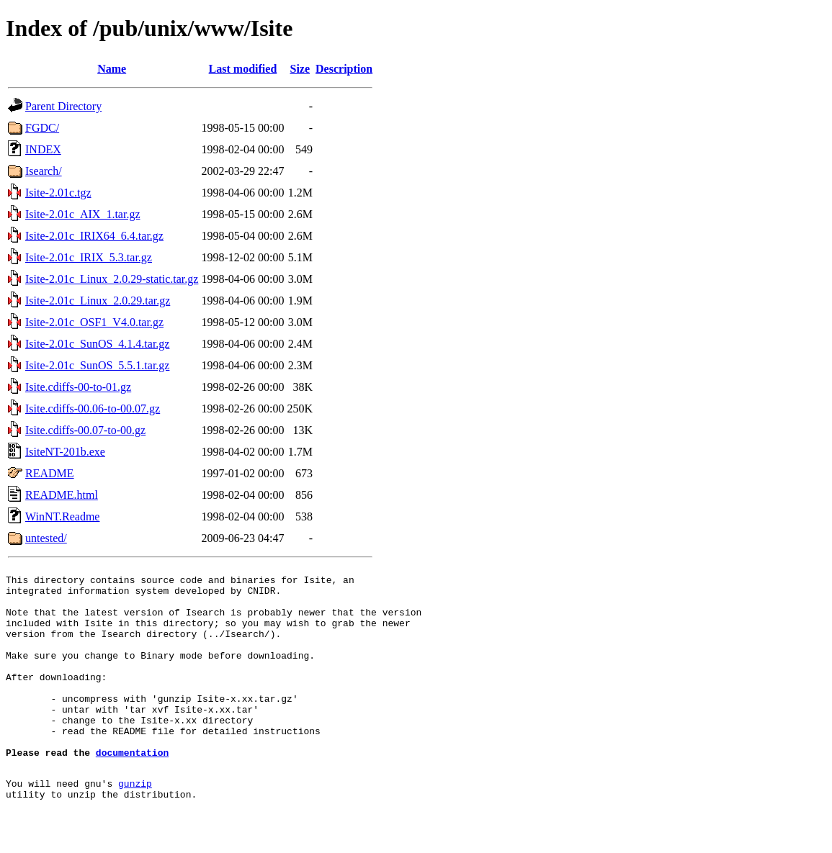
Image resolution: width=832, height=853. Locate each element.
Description (344, 69)
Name (111, 69)
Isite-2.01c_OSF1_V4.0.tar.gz (94, 322)
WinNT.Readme (62, 516)
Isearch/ (43, 171)
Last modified (243, 69)
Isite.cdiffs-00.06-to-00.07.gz (92, 408)
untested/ (46, 538)
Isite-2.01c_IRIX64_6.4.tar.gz (94, 236)
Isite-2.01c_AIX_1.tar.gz (82, 214)
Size (300, 69)
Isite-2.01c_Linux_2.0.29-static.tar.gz (111, 279)
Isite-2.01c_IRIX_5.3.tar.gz (88, 257)
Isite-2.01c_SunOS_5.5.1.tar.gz (97, 365)
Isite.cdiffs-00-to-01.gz (78, 387)
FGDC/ (42, 128)
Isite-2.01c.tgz (58, 192)
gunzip (135, 824)
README (49, 473)
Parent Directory (63, 106)
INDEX (43, 149)
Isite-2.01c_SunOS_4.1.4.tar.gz (97, 344)
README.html (61, 495)
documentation (132, 788)
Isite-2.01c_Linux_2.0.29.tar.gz (97, 300)
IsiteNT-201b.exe (65, 452)
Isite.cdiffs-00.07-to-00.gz (85, 430)
